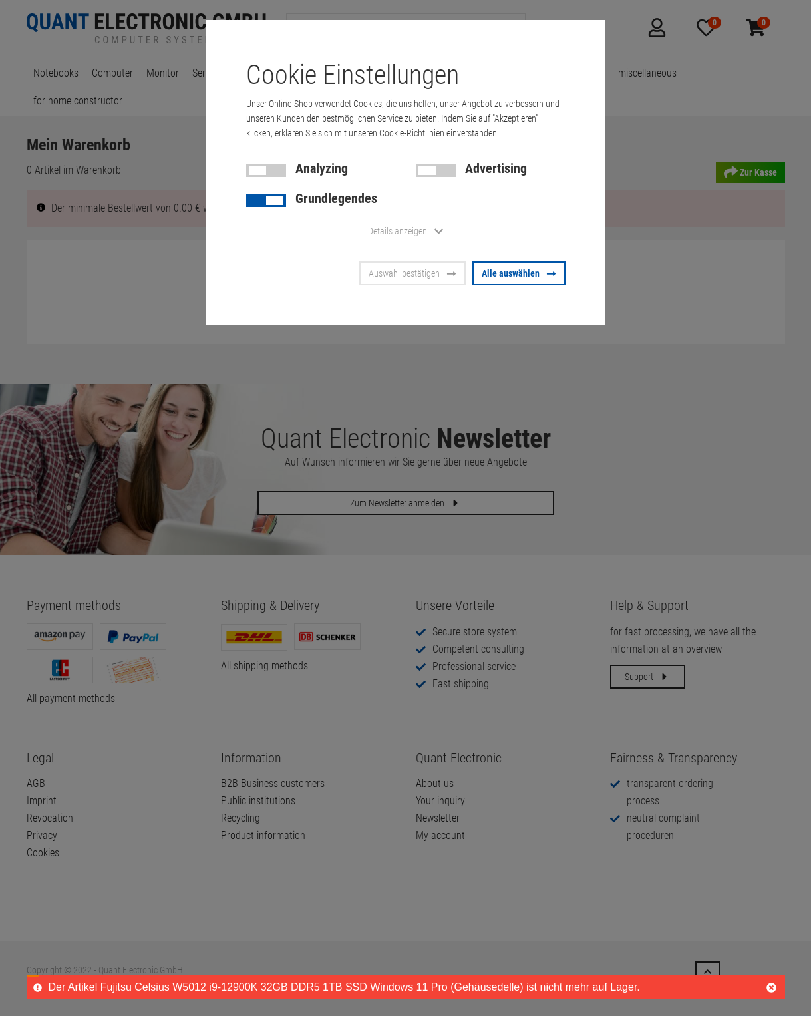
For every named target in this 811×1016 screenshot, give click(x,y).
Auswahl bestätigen (412, 273)
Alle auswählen (519, 273)
